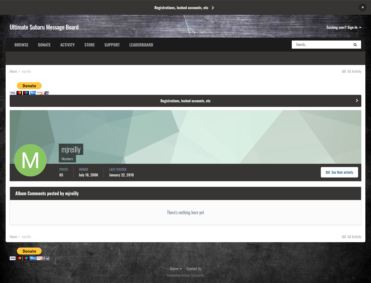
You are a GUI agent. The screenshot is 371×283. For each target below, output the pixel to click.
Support (112, 44)
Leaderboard (141, 44)
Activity (67, 44)
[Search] (320, 45)
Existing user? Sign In (344, 27)
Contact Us (194, 268)
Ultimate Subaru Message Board (44, 27)
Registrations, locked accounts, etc (181, 7)
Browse (21, 44)
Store (89, 44)
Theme (176, 268)
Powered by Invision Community (185, 275)
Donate (44, 44)
